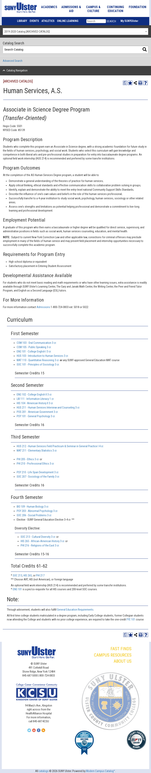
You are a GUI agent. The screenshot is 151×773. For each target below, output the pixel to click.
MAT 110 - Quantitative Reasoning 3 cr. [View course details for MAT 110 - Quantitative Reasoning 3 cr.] (38, 360)
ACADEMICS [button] (49, 7)
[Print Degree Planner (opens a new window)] (125, 83)
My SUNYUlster (129, 20)
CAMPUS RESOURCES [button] (113, 655)
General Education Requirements (75, 609)
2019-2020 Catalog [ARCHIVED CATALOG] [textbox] (27, 31)
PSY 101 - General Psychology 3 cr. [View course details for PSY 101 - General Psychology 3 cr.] (36, 416)
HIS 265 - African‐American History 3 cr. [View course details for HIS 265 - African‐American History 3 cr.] (43, 541)
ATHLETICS (47, 20)
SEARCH (111, 21)
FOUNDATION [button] (137, 7)
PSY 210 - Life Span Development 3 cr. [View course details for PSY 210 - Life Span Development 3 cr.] (38, 472)
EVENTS (34, 20)
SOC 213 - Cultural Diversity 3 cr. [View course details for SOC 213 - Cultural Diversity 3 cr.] (38, 536)
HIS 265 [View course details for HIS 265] (27, 575)
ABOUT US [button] (123, 661)
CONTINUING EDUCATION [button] (115, 9)
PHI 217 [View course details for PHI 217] (40, 575)
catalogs (44, 771)
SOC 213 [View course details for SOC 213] (17, 575)
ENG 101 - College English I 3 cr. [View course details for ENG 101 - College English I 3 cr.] (34, 351)
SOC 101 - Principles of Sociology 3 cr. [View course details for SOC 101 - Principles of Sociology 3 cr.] (38, 364)
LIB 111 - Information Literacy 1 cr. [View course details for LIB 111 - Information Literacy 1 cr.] (35, 398)
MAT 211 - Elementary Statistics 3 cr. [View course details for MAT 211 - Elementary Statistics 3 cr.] (37, 450)
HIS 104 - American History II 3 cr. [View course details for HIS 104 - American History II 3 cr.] (35, 403)
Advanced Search (12, 60)
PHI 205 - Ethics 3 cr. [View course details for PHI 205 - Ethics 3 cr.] (28, 459)
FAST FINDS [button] (121, 648)
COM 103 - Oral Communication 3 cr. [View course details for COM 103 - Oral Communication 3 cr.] (36, 342)
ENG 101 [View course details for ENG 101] (17, 589)
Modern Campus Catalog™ (100, 771)
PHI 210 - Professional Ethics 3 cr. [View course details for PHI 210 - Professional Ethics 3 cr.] (35, 463)
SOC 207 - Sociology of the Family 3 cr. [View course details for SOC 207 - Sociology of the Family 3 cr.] (38, 476)
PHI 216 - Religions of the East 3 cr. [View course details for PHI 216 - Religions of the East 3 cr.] (40, 545)
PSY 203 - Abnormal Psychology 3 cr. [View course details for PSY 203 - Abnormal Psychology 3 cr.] (37, 511)
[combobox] (75, 31)
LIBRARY (22, 20)
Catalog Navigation (17, 70)
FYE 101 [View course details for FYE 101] (131, 619)
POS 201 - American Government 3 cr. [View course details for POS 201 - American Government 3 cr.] (37, 411)
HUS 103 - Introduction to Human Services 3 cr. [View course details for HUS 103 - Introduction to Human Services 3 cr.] (42, 355)
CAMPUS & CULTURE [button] (93, 9)
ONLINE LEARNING (67, 20)
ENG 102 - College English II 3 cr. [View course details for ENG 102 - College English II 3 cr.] (34, 394)
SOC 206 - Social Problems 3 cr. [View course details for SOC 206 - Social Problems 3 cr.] (34, 515)
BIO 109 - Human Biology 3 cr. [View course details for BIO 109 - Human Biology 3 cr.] (33, 506)
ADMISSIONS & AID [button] (71, 9)
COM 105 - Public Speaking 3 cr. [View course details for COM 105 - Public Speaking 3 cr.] (34, 347)
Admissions (44, 307)
